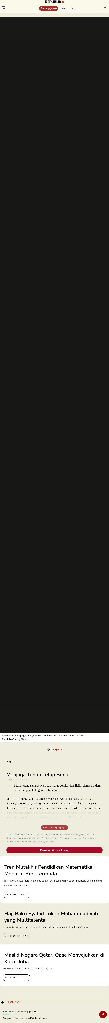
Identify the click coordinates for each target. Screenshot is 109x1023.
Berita (64, 8)
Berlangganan (49, 8)
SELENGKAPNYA (17, 894)
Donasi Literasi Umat (54, 850)
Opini (73, 8)
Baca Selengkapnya (54, 827)
